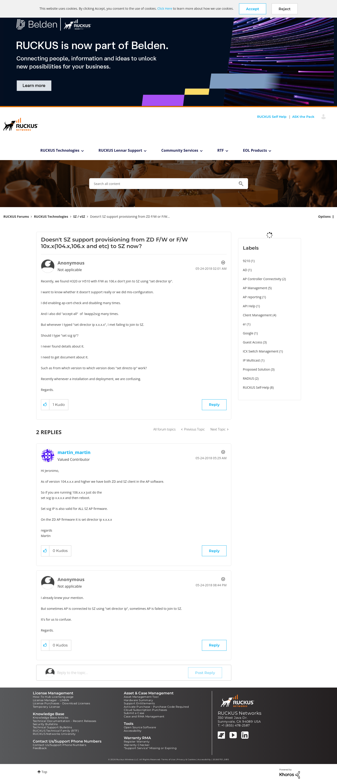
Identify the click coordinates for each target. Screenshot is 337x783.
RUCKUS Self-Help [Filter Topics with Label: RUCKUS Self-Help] (256, 387)
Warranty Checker (137, 745)
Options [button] (324, 216)
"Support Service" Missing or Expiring (150, 748)
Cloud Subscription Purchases (145, 710)
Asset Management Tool (141, 696)
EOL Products (255, 150)
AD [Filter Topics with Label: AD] (245, 270)
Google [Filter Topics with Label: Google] (248, 333)
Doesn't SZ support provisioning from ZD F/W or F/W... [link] (130, 216)
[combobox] (168, 183)
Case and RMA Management (144, 716)
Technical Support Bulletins (52, 727)
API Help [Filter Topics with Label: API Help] (249, 306)
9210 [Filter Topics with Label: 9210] (246, 261)
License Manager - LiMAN (51, 700)
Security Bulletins (45, 724)
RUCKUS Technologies (59, 150)
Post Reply (205, 673)
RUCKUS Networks (240, 713)
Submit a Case (134, 713)
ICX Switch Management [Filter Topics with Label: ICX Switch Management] (260, 351)
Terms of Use (168, 759)
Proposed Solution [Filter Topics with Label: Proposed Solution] (256, 369)
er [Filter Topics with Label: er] (244, 324)
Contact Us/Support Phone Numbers (59, 745)
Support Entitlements (139, 703)
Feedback (40, 748)
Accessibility (133, 730)
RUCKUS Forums (16, 216)
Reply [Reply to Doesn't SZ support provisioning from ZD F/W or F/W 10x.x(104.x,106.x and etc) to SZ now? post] (214, 404)
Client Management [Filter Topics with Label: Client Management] (257, 315)
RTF (220, 150)
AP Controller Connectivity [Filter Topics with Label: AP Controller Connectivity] (262, 279)
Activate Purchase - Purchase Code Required (156, 706)
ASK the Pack (303, 117)
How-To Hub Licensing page (53, 696)
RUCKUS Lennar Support (120, 150)
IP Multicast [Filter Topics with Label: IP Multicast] (251, 360)
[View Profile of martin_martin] (74, 452)
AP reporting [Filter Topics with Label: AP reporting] (252, 297)
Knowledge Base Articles (51, 717)
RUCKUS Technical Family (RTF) (56, 730)
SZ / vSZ (79, 216)
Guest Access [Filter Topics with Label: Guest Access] (252, 342)
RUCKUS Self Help (272, 117)
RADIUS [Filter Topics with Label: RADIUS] (248, 378)
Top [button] (44, 772)
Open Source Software (140, 727)
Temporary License (46, 706)
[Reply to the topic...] (122, 672)
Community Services (179, 150)
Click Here (164, 8)
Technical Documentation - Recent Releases (64, 721)
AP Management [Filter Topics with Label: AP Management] (255, 288)
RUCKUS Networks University (54, 734)
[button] (252, 8)
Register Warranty (137, 741)
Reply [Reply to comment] (214, 551)
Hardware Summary (138, 700)
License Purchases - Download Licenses (61, 703)
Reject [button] (285, 9)
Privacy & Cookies (186, 759)
